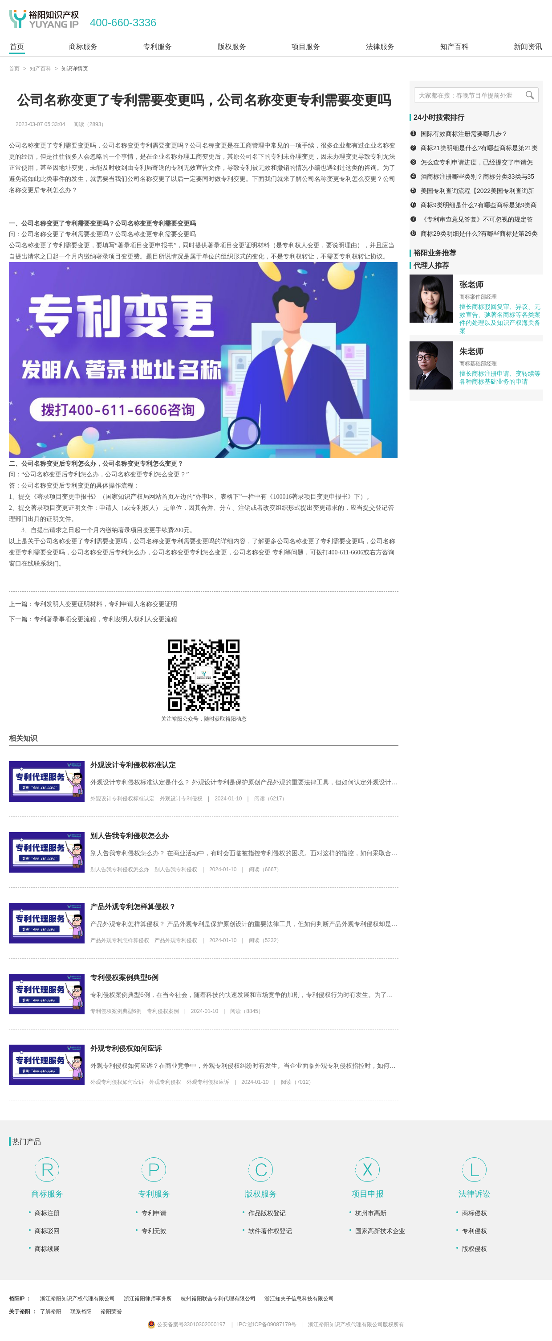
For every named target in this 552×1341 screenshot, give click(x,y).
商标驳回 (47, 1230)
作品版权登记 (267, 1213)
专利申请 (154, 1213)
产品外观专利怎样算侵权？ (133, 906)
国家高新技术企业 (380, 1230)
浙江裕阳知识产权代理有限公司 (77, 1299)
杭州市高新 (370, 1213)
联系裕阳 (81, 1311)
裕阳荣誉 (111, 1311)
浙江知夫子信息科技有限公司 (299, 1299)
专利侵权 (474, 1230)
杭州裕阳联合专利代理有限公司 (218, 1299)
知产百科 (40, 69)
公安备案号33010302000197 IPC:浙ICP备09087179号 (222, 1324)
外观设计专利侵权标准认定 (133, 765)
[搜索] (529, 95)
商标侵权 (474, 1213)
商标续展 (47, 1248)
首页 (14, 69)
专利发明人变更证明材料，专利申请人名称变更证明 (105, 603)
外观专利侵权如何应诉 (126, 1048)
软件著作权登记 (270, 1230)
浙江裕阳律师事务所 (148, 1299)
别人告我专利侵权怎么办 (129, 836)
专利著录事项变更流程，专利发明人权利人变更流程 (105, 619)
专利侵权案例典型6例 (124, 977)
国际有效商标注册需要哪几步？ (464, 133)
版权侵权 (474, 1248)
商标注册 (47, 1213)
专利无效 (154, 1230)
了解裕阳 (50, 1311)
